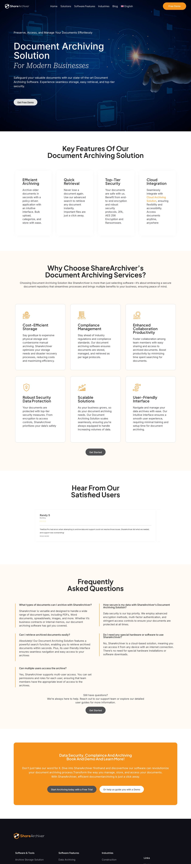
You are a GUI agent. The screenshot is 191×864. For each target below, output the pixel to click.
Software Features (84, 6)
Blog (115, 6)
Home (53, 6)
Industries (103, 6)
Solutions (65, 6)
